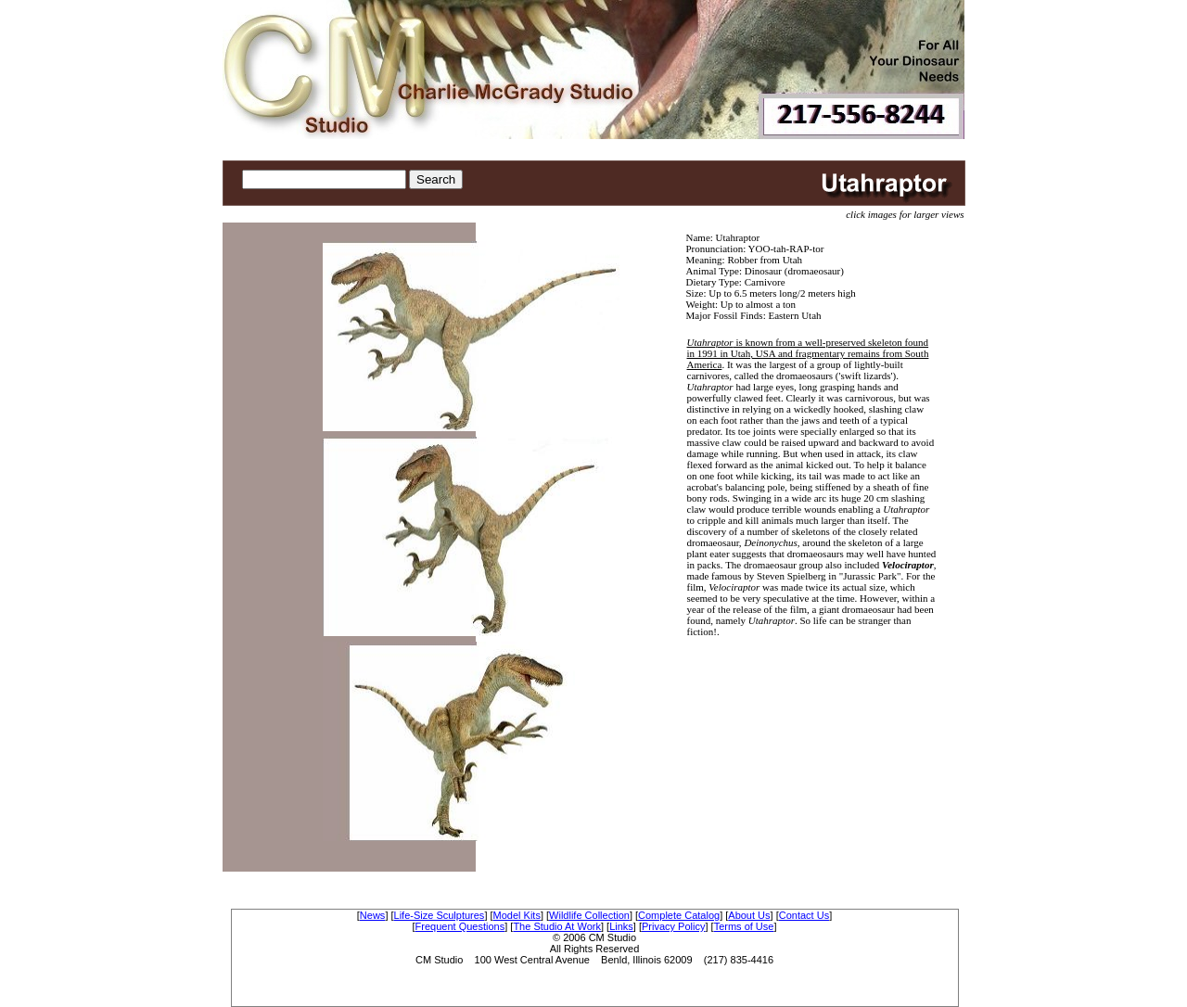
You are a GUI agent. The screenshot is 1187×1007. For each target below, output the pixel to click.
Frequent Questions (460, 926)
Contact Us (804, 915)
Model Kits (517, 915)
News (373, 915)
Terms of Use (744, 926)
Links (621, 926)
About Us (749, 915)
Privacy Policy (673, 926)
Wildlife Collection (589, 915)
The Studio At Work (557, 926)
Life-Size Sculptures (439, 915)
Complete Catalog (679, 915)
